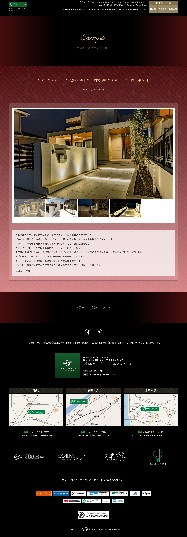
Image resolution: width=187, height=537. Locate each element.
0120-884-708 (96, 431)
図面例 (123, 343)
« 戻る (80, 307)
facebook (88, 332)
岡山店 (161, 11)
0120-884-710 (153, 431)
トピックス (133, 343)
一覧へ (93, 307)
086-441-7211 (96, 370)
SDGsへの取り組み (100, 343)
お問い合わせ (161, 343)
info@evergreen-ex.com (102, 374)
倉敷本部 (182, 11)
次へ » (107, 307)
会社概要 (23, 343)
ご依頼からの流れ (70, 343)
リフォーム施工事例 (38, 343)
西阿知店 (171, 11)
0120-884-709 (39, 431)
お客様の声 (84, 343)
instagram (98, 332)
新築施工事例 (54, 343)
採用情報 (114, 343)
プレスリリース (146, 343)
